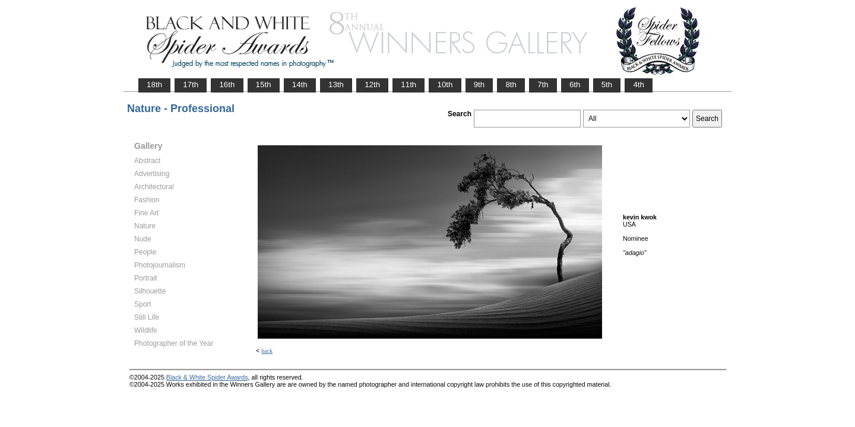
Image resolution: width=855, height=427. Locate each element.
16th (227, 84)
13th (336, 84)
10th (444, 84)
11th (408, 84)
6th (575, 84)
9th (479, 84)
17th (190, 84)
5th (607, 84)
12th (372, 84)
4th (638, 84)
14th (300, 84)
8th (511, 84)
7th (543, 84)
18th (154, 84)
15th (263, 84)
